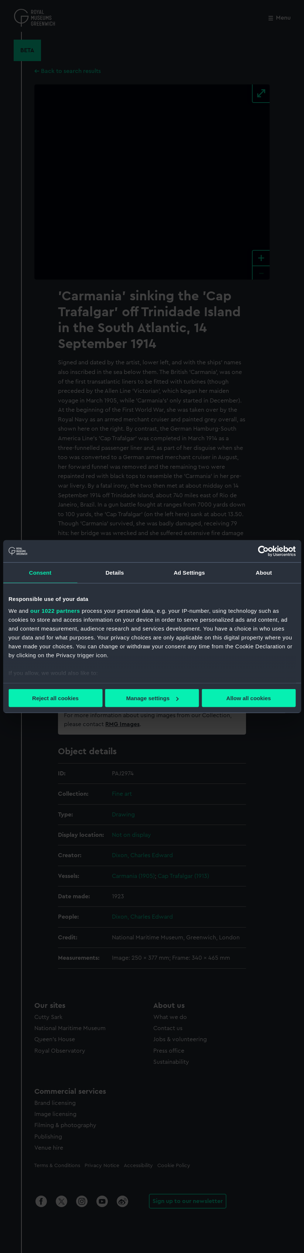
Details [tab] (115, 572)
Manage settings (152, 698)
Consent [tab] (40, 572)
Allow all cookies (248, 698)
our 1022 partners (55, 610)
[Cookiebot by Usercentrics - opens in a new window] (263, 551)
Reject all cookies (55, 698)
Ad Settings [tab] (189, 572)
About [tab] (264, 572)
